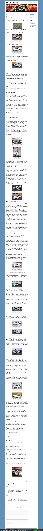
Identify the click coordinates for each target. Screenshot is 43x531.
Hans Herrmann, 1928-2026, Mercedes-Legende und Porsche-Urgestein (33, 19)
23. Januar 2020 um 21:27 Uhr (11, 495)
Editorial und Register (32, 14)
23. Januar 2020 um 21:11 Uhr (11, 486)
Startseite (7, 11)
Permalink (24, 479)
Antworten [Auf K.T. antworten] (9, 492)
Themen (13, 11)
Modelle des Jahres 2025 (32, 17)
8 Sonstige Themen (32, 26)
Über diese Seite (10, 11)
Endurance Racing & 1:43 (12, 2)
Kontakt (16, 11)
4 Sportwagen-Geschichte (32, 23)
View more (27, 530)
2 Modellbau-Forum (13, 479)
